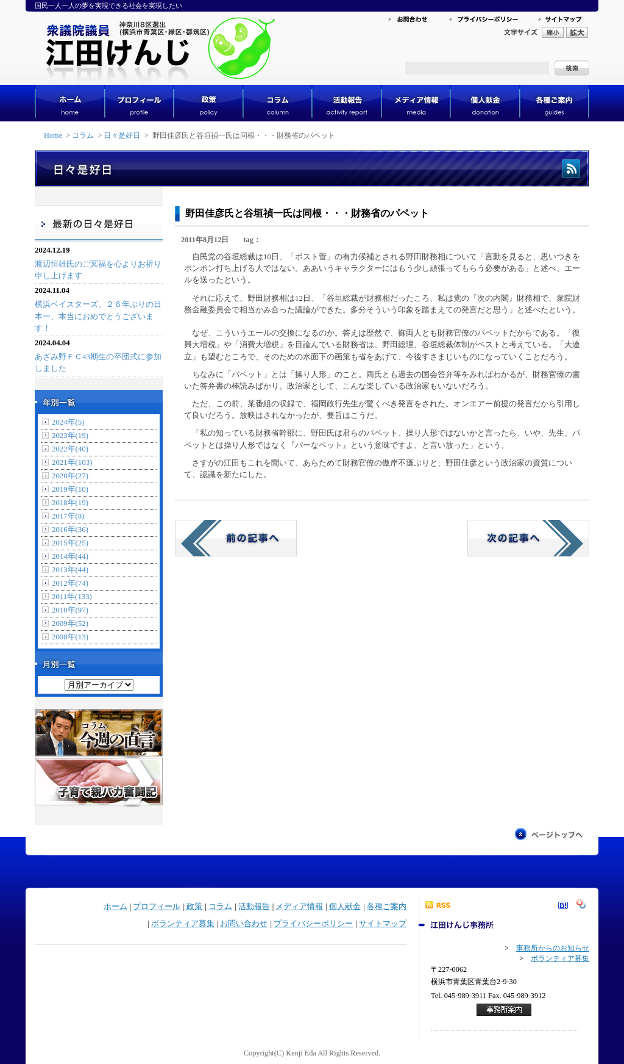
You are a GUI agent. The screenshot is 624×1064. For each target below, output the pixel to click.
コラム (83, 135)
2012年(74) (70, 583)
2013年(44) (70, 570)
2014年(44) (70, 556)
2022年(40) (70, 449)
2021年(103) (72, 462)
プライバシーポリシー (313, 923)
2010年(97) (70, 610)
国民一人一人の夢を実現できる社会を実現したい (108, 5)
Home (53, 135)
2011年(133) (72, 596)
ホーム (115, 906)
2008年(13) (70, 637)
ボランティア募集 (182, 923)
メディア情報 (299, 906)
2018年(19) (70, 502)
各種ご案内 (386, 906)
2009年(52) (70, 623)
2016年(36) (70, 529)
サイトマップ (382, 923)
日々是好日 (122, 135)
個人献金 (345, 906)
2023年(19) (70, 435)
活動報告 (254, 906)
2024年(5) (68, 422)
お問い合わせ (244, 923)
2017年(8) (68, 516)
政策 (194, 906)
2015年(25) (70, 543)
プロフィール (156, 906)
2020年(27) (70, 476)
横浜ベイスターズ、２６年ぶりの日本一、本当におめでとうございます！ (98, 316)
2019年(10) (70, 489)
